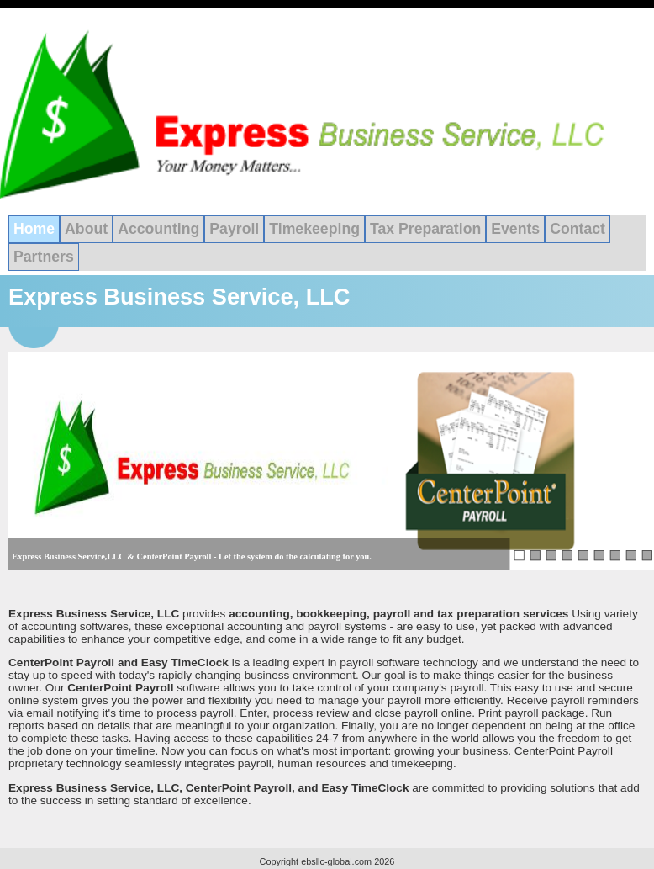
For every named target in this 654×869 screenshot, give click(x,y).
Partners (43, 256)
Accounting (158, 228)
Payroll (234, 228)
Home (34, 228)
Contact (577, 228)
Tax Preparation (425, 228)
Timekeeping (314, 228)
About (86, 228)
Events (515, 228)
